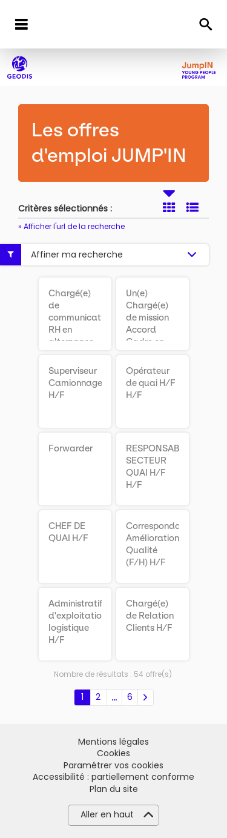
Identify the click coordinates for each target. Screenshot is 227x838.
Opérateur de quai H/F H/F (151, 383)
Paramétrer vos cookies (113, 765)
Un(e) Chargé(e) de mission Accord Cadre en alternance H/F (148, 329)
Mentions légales (113, 742)
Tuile (169, 207)
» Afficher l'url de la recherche (71, 226)
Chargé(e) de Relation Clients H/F (150, 615)
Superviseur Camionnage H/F (75, 383)
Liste (192, 207)
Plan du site (114, 789)
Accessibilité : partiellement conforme (113, 777)
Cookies (113, 753)
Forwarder (70, 448)
